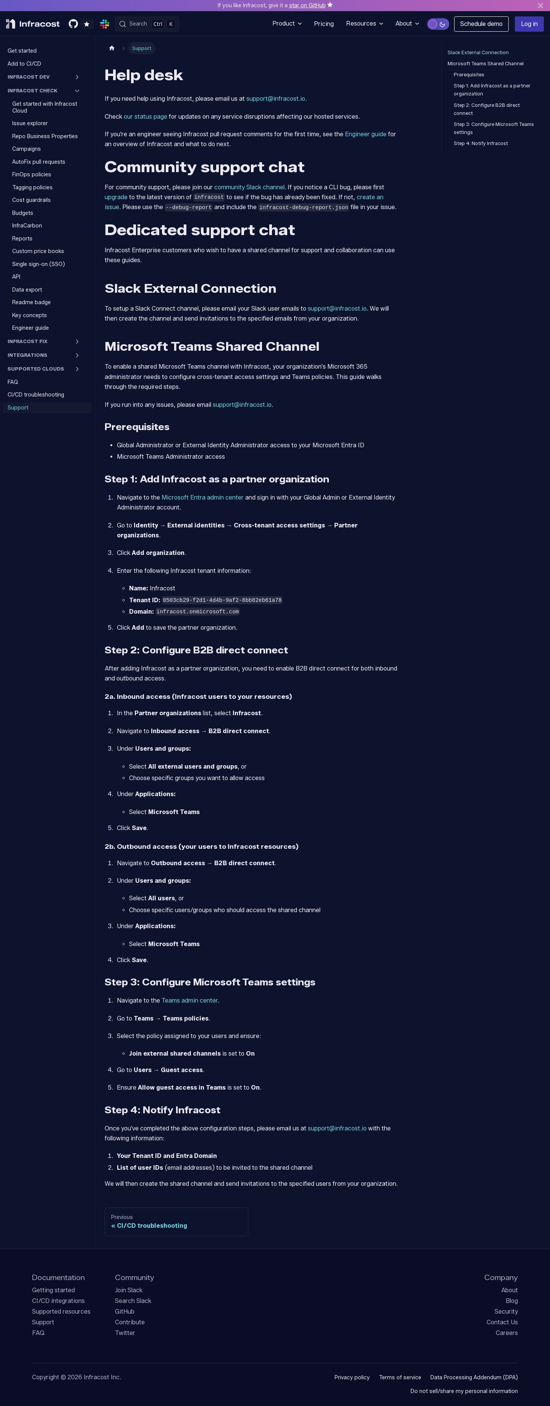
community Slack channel (249, 187)
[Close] (540, 5)
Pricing (324, 23)
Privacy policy (352, 1377)
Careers (507, 1333)
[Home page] (112, 48)
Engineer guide (366, 134)
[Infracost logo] (33, 24)
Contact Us (502, 1322)
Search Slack (133, 1300)
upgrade (116, 197)
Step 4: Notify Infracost (481, 143)
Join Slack (128, 1290)
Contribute (130, 1322)
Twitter (125, 1333)
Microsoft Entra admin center (203, 497)
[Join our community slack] (106, 24)
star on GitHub (307, 5)
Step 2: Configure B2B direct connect (487, 109)
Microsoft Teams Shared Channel (486, 63)
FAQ (38, 1333)
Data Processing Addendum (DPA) (474, 1377)
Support (43, 1322)
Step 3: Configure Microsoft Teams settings (494, 128)
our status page (145, 116)
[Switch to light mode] (438, 24)
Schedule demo (481, 23)
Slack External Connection (478, 52)
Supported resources (61, 1311)
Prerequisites (469, 74)
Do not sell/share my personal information (464, 1391)
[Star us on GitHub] (81, 24)
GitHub (124, 1311)
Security (506, 1311)
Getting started (53, 1290)
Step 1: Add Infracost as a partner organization (492, 90)
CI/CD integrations (58, 1300)
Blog (512, 1300)
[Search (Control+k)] (147, 24)
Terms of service (400, 1377)
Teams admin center (190, 1000)
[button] (47, 77)
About (509, 1290)
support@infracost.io (275, 98)
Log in (529, 23)
